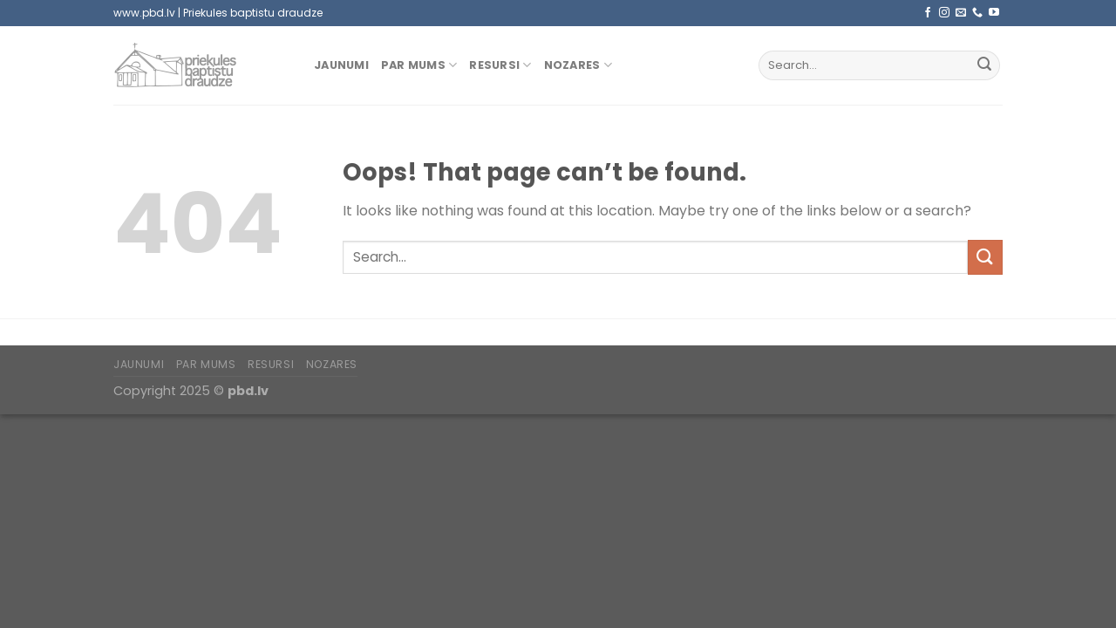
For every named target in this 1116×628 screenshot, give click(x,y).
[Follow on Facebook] (927, 13)
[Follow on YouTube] (994, 13)
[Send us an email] (961, 13)
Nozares (578, 65)
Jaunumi (341, 65)
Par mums (419, 65)
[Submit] (984, 65)
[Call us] (977, 13)
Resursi (500, 65)
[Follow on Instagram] (944, 13)
